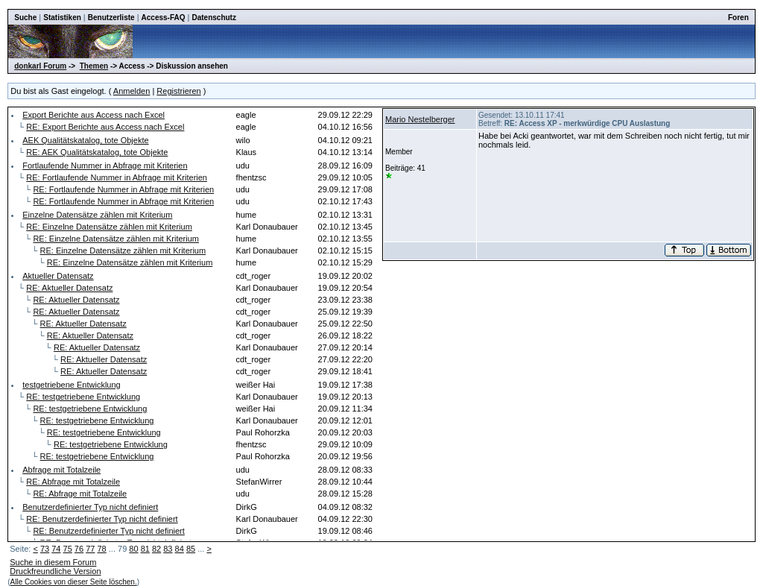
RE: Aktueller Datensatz (69, 287)
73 (44, 548)
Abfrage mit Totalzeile (61, 469)
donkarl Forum (40, 66)
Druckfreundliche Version (55, 571)
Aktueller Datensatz (57, 275)
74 (55, 548)
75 (67, 548)
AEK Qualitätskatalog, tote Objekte (85, 140)
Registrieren (178, 90)
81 (145, 548)
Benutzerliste (111, 17)
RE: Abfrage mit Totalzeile (73, 481)
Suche (25, 17)
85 (190, 548)
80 (133, 548)
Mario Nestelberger (420, 119)
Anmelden (132, 90)
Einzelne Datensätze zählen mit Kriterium (97, 214)
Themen (94, 66)
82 (156, 548)
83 (167, 548)
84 (179, 548)
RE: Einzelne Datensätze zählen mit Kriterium (109, 226)
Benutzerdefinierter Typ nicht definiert (90, 506)
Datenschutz (213, 17)
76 (79, 548)
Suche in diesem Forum (53, 562)
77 (90, 548)
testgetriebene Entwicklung (71, 384)
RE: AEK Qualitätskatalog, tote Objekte (97, 152)
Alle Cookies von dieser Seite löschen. (73, 582)
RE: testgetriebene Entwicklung (83, 396)
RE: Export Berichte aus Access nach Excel (105, 126)
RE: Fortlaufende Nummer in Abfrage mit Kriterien (116, 177)
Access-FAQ (164, 17)
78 (101, 548)
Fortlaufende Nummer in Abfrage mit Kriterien (104, 165)
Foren (738, 17)
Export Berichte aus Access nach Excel (93, 114)
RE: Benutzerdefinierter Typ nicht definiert (101, 518)
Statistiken (62, 17)
